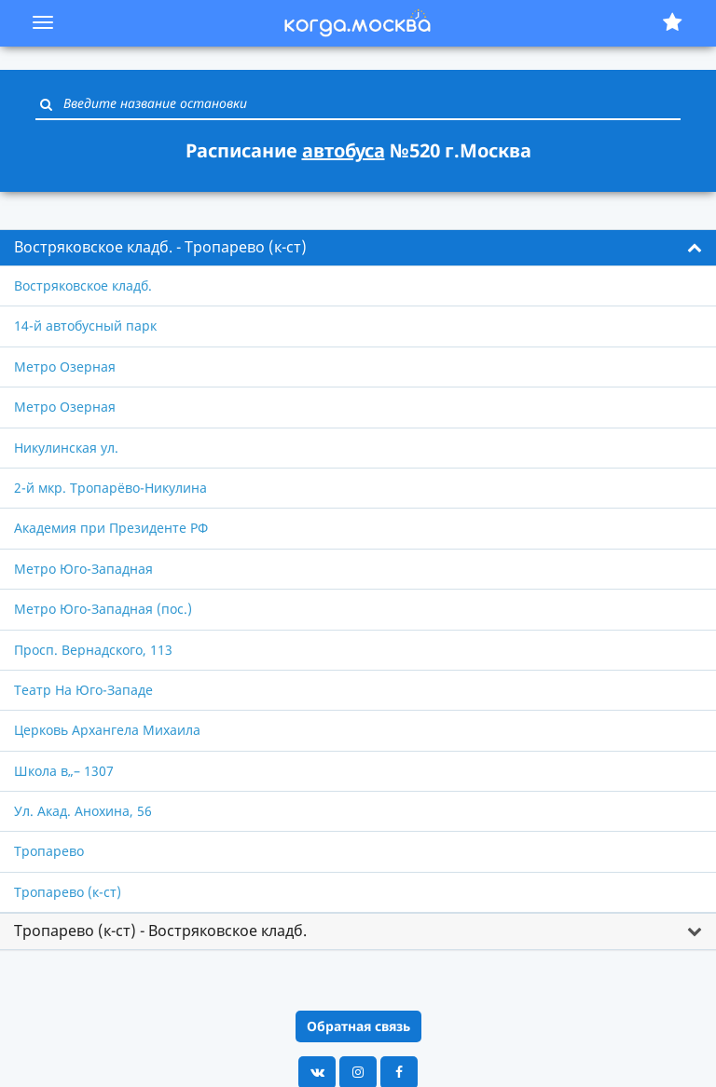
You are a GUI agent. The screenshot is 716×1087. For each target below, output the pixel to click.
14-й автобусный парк (85, 325)
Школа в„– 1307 (64, 771)
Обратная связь (358, 1026)
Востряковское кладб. (83, 285)
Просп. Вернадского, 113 (93, 650)
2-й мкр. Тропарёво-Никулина (110, 487)
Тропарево (49, 851)
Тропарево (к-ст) (67, 892)
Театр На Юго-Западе (83, 690)
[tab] (358, 247)
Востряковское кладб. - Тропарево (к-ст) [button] (160, 247)
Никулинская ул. (66, 447)
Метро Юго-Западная (83, 568)
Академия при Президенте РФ (111, 528)
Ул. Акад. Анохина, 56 (83, 811)
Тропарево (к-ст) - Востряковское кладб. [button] (160, 930)
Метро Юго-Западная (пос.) (103, 609)
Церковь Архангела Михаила (107, 730)
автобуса (343, 150)
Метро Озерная (65, 366)
